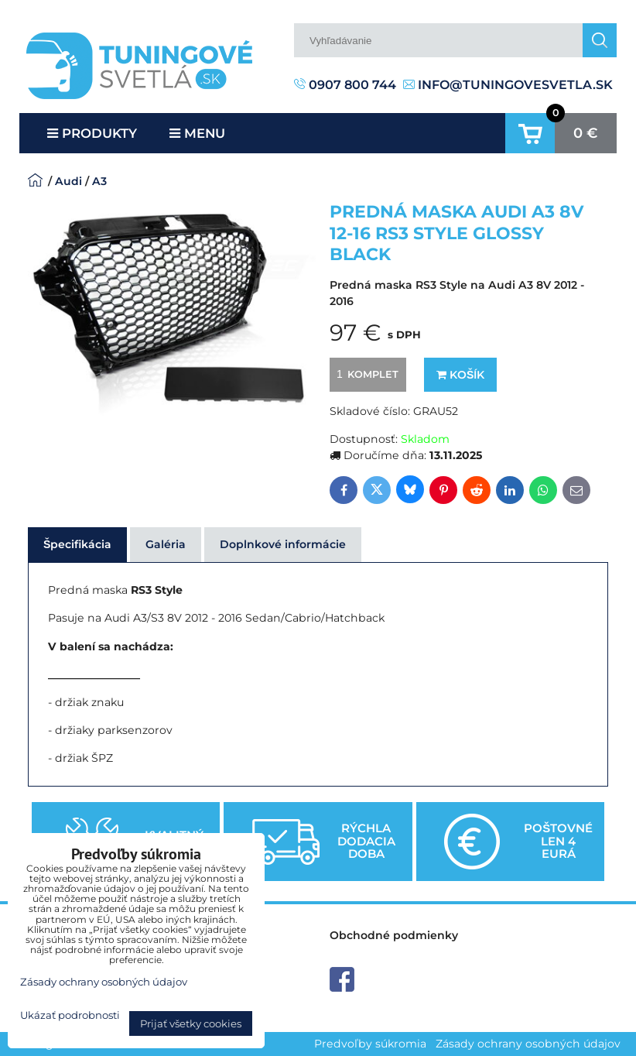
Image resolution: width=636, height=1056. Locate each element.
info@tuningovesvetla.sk (508, 84)
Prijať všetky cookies (190, 1023)
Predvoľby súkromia (370, 1044)
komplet (365, 374)
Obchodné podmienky (394, 935)
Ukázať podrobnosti (70, 1015)
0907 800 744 (345, 84)
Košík (460, 375)
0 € (585, 133)
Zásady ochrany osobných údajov (528, 1044)
